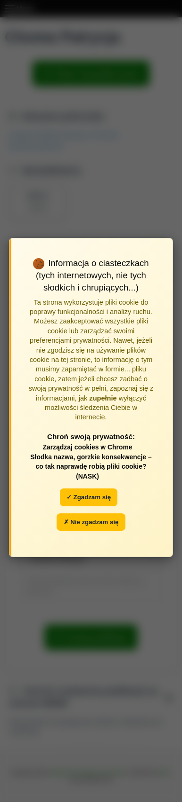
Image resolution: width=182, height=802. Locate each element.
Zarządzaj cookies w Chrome (87, 447)
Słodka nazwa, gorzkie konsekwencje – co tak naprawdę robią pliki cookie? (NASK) (90, 466)
